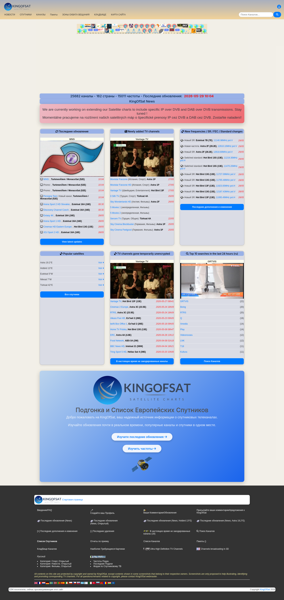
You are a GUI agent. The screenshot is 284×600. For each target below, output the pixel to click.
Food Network (117, 340)
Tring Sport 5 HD (118, 352)
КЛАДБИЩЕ (100, 14)
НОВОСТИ (9, 14)
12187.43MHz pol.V (225, 191)
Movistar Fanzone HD (120, 185)
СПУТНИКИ (26, 14)
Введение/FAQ (44, 510)
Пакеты (54, 14)
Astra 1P (151, 179)
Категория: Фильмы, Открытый (55, 566)
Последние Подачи (102, 564)
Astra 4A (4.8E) (123, 335)
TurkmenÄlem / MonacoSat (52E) (68, 179)
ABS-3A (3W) (131, 340)
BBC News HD (117, 346)
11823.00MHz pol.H (225, 186)
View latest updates (72, 242)
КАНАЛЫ (40, 14)
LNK (182, 340)
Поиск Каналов (212, 361)
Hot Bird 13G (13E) (83, 226)
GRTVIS (184, 301)
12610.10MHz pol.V (227, 146)
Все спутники (72, 294)
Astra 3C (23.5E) (138, 307)
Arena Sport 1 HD (52, 221)
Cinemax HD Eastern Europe (57, 226)
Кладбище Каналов (47, 549)
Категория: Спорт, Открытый (54, 561)
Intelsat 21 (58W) (134, 346)
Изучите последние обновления (142, 436)
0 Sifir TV (114, 196)
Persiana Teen (50, 196)
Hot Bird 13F (157, 190)
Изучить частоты (142, 448)
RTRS (113, 312)
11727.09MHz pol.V (225, 174)
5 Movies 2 (115, 213)
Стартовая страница (58, 499)
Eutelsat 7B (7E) (204, 140)
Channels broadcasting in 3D (213, 549)
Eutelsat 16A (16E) (81, 204)
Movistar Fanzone (119, 179)
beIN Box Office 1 (118, 324)
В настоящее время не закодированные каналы (142, 361)
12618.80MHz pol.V (223, 152)
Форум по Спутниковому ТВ (107, 566)
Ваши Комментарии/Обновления (159, 511)
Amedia (184, 324)
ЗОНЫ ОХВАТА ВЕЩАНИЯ (75, 14)
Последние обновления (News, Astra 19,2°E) (221, 520)
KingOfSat (265, 589)
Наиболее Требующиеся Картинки (107, 549)
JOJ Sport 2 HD (51, 232)
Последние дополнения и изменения (212, 207)
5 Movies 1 (115, 207)
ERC (112, 335)
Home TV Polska (118, 329)
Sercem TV (115, 218)
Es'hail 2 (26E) (133, 318)
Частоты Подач (101, 561)
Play (182, 329)
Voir (101, 262)
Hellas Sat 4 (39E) (137, 352)
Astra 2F (155, 201)
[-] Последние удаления (102, 531)
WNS (46, 179)
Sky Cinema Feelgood (121, 230)
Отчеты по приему (99, 541)
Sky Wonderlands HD (120, 201)
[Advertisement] (142, 61)
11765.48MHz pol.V (225, 180)
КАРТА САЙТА (118, 14)
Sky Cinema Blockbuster (122, 224)
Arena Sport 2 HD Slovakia (56, 204)
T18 (182, 346)
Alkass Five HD (117, 318)
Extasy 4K (48, 215)
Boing (183, 307)
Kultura (183, 352)
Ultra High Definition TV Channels (163, 549)
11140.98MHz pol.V (223, 140)
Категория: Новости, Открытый (55, 564)
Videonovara (186, 335)
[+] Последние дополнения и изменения (57, 531)
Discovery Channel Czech (55, 210)
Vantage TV (116, 190)
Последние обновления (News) (54, 520)
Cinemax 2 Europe (119, 307)
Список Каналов (151, 541)
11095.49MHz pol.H (225, 197)
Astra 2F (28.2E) (208, 146)
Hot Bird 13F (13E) (205, 186)
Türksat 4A (142, 196)
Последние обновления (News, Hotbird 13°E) (167, 520)
